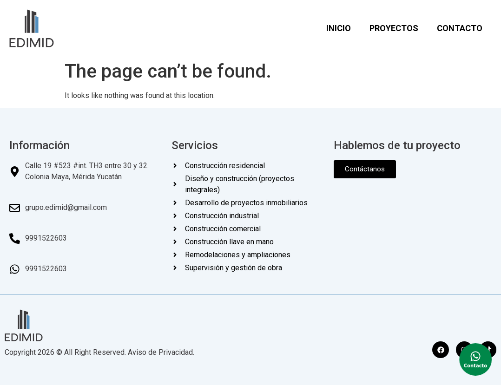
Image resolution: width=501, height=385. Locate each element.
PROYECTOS (393, 28)
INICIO (338, 28)
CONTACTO (459, 28)
